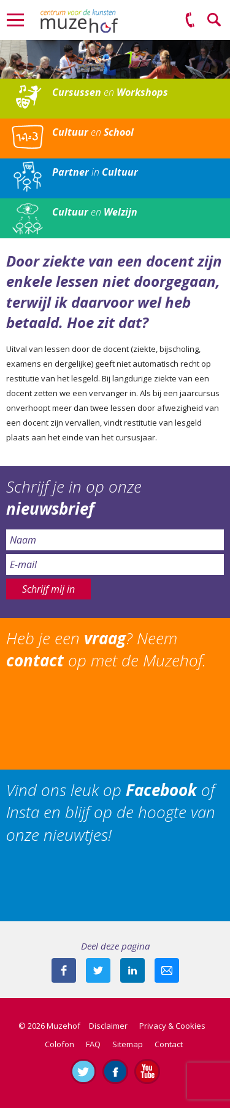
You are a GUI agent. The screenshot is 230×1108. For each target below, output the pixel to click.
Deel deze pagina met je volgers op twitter (98, 970)
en (110, 92)
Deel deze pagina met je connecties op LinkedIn (132, 970)
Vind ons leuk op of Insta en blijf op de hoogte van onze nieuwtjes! (110, 812)
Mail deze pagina (167, 970)
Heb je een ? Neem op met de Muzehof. (106, 649)
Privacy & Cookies (172, 1025)
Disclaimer (108, 1025)
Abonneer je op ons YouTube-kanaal (147, 1071)
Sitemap (127, 1044)
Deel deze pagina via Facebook (64, 970)
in (95, 172)
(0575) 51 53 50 (190, 20)
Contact (169, 1044)
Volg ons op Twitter (83, 1071)
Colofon (59, 1044)
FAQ (93, 1044)
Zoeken (214, 20)
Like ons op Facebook (115, 1071)
